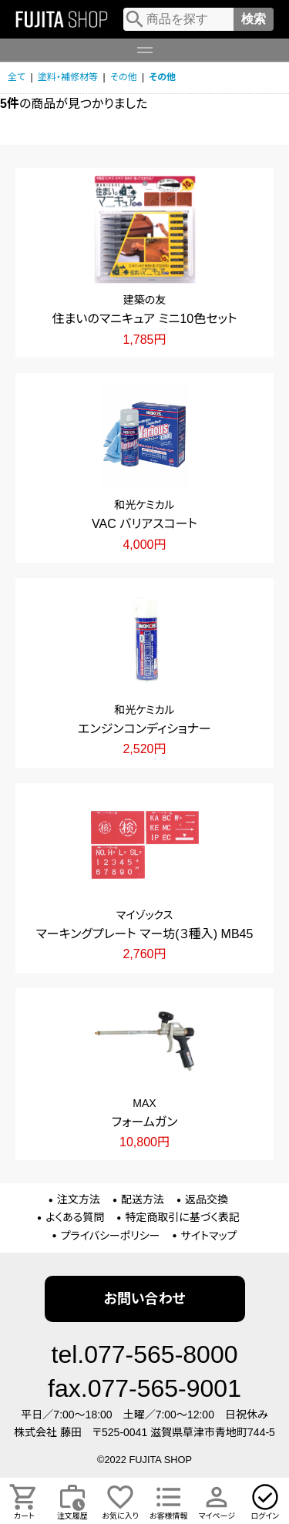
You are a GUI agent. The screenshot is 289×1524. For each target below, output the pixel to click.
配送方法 (142, 1199)
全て (16, 77)
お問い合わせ (144, 1299)
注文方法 (78, 1199)
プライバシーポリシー (110, 1236)
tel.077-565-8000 (145, 1354)
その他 (123, 77)
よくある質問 (74, 1217)
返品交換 (206, 1199)
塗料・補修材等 (68, 77)
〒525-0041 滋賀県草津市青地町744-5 (183, 1432)
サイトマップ (209, 1236)
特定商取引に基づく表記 (182, 1217)
